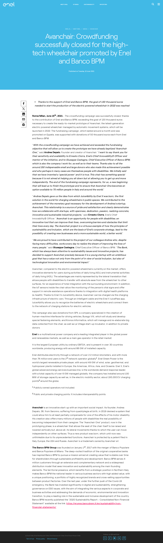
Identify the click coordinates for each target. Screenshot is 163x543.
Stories (75, 4)
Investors (103, 4)
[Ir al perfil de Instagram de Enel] (124, 538)
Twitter (23, 109)
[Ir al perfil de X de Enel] (105, 538)
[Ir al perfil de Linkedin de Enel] (119, 538)
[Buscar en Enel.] (153, 4)
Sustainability (89, 4)
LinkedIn (23, 114)
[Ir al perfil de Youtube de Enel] (114, 538)
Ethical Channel (52, 539)
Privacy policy (40, 539)
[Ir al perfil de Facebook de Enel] (109, 538)
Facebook (23, 103)
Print (23, 125)
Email (23, 120)
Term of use (30, 539)
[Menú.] (159, 4)
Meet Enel (64, 4)
